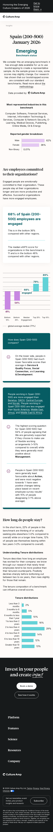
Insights (9, 26)
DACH (21, 400)
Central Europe (34, 400)
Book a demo (26, 686)
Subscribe (39, 801)
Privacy (36, 788)
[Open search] (42, 16)
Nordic (16, 403)
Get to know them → (37, 6)
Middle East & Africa (31, 412)
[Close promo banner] (48, 6)
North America (21, 409)
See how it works (26, 695)
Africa (11, 412)
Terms (29, 788)
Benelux (12, 400)
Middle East (37, 409)
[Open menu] (48, 16)
